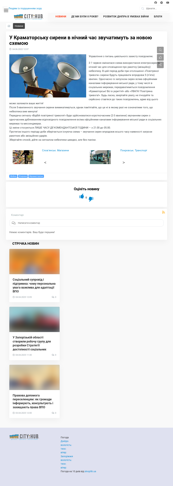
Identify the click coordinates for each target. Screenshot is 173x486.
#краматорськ (36, 176)
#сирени (23, 176)
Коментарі (17, 215)
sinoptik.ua (90, 471)
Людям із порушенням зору (25, 8)
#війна (13, 176)
